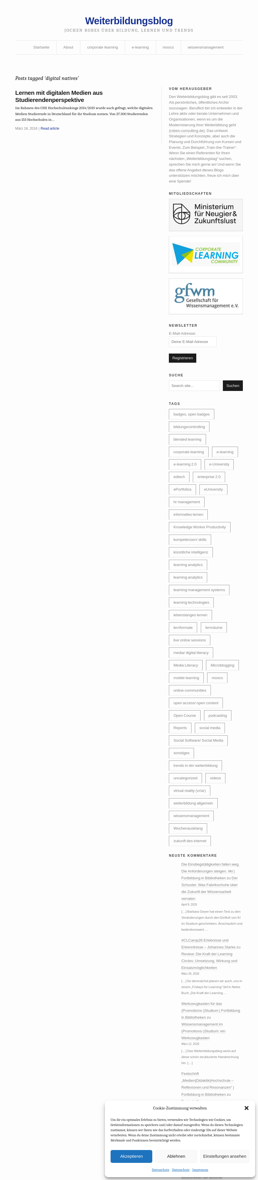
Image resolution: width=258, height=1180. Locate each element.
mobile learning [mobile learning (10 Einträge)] (186, 717)
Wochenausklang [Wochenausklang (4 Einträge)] (188, 874)
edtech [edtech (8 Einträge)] (214, 493)
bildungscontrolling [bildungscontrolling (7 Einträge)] (190, 440)
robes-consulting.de (187, 136)
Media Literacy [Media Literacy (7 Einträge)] (186, 690)
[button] (246, 1108)
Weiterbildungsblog (129, 22)
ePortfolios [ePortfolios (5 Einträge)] (220, 506)
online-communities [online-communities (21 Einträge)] (190, 730)
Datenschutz (160, 1169)
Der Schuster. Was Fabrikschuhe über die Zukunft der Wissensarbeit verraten (210, 941)
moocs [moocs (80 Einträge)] (219, 717)
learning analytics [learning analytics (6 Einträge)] (188, 585)
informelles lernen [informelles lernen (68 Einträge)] (189, 533)
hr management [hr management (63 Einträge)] (220, 519)
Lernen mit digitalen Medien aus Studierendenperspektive (62, 100)
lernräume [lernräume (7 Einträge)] (216, 651)
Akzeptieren (131, 1155)
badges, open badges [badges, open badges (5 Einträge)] (192, 427)
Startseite (38, 49)
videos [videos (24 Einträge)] (217, 822)
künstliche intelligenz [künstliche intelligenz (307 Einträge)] (191, 572)
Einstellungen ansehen (224, 1155)
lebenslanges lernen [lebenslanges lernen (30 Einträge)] (191, 638)
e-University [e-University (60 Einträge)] (184, 493)
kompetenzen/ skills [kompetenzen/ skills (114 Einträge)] (190, 559)
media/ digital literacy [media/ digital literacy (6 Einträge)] (191, 677)
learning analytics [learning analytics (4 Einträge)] (188, 598)
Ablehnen (176, 1155)
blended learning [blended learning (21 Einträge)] (188, 453)
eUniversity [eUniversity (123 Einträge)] (183, 519)
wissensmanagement (208, 49)
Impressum (200, 1169)
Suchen (232, 398)
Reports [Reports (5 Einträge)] (180, 769)
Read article (52, 134)
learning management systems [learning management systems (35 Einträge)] (200, 611)
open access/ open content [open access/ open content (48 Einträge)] (197, 743)
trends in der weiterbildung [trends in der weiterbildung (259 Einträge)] (196, 809)
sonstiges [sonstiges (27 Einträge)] (181, 796)
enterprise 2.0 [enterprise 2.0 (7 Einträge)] (185, 506)
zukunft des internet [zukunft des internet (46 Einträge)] (190, 888)
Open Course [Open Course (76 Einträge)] (185, 756)
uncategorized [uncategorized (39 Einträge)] (186, 822)
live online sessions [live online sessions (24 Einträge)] (190, 664)
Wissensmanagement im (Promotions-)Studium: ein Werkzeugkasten (205, 1087)
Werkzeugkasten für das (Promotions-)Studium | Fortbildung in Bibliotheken (205, 1065)
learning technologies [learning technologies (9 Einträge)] (192, 625)
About (66, 49)
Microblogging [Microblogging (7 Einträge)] (185, 703)
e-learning (140, 49)
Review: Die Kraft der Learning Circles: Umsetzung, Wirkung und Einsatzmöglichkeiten (211, 1013)
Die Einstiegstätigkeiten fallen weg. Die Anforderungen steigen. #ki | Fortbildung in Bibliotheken (210, 919)
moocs (169, 49)
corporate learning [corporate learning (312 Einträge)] (189, 467)
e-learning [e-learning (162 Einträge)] (182, 480)
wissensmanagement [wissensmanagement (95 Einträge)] (192, 861)
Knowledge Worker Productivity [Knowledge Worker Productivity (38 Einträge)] (201, 546)
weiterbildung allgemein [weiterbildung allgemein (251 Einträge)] (194, 848)
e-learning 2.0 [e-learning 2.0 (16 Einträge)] (216, 480)
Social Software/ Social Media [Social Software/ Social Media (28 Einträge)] (199, 782)
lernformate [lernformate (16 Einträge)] (183, 651)
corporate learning (101, 49)
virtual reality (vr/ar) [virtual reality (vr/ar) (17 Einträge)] (190, 835)
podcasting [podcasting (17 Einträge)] (219, 756)
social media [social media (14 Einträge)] (212, 769)
